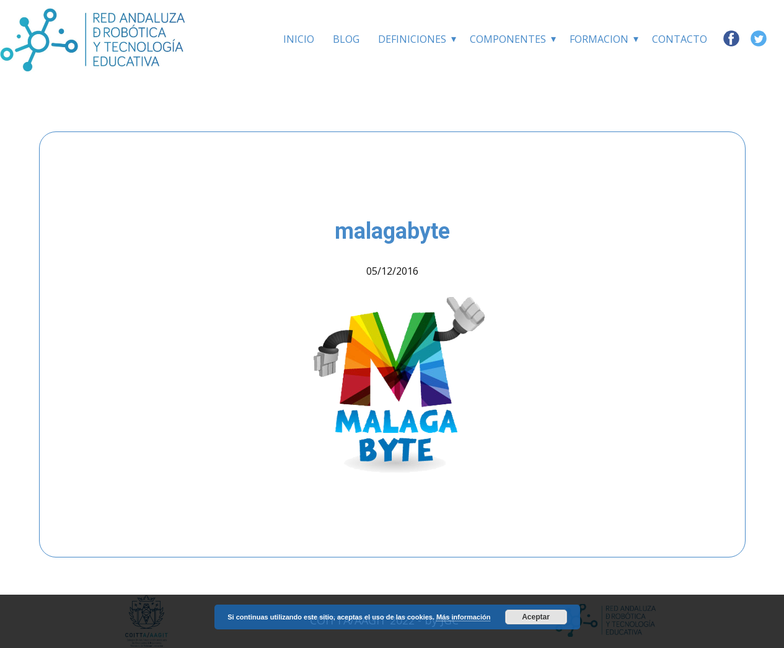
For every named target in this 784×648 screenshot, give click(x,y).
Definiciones (412, 39)
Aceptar (536, 617)
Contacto (679, 39)
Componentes (508, 39)
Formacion (599, 39)
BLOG (346, 39)
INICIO (298, 39)
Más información (463, 617)
